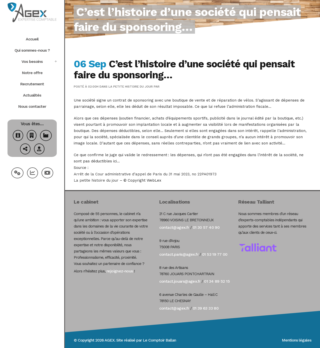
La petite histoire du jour (130, 86)
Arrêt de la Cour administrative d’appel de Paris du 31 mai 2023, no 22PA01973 (145, 174)
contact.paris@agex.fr (178, 254)
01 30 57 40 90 (206, 227)
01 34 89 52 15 (217, 281)
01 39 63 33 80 (206, 308)
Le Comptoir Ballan (159, 340)
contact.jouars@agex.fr (180, 281)
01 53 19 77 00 (215, 254)
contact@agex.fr (174, 227)
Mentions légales (296, 340)
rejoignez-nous (119, 271)
